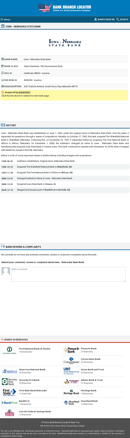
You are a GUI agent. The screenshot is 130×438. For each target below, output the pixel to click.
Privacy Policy (72, 426)
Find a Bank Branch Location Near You (61, 422)
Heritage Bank (88, 390)
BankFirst (50, 190)
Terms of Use (61, 426)
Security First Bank (29, 380)
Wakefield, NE (64, 167)
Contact (81, 426)
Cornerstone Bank (90, 359)
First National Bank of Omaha (34, 348)
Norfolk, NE (64, 190)
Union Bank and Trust (92, 369)
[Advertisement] (65, 112)
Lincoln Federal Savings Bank (35, 411)
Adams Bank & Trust (92, 380)
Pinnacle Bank (88, 348)
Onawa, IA (50, 184)
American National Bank (32, 369)
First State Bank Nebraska (33, 390)
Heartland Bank (89, 401)
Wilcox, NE (67, 172)
